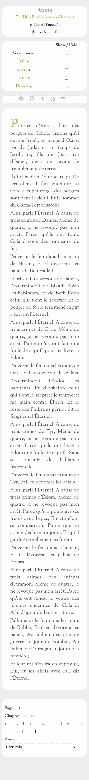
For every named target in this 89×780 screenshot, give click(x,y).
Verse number (24, 53)
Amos (49, 17)
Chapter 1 (66, 17)
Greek (22, 70)
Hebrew (22, 86)
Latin (22, 78)
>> (33, 716)
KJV (22, 61)
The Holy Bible (28, 17)
